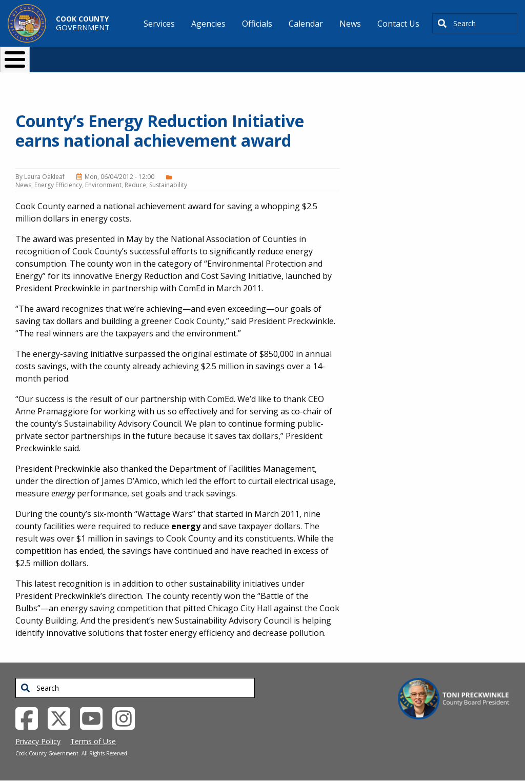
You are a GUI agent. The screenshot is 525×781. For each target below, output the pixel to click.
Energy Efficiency (58, 185)
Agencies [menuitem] (208, 23)
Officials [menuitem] (257, 23)
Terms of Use (93, 741)
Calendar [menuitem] (306, 23)
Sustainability (168, 185)
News (23, 185)
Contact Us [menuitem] (398, 23)
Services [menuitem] (159, 23)
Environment (103, 185)
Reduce (135, 185)
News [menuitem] (350, 23)
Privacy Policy (37, 741)
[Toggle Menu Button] (15, 59)
